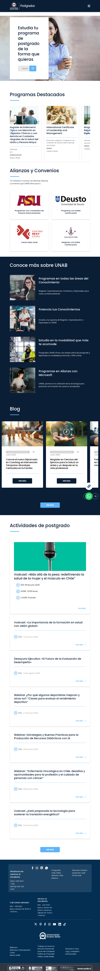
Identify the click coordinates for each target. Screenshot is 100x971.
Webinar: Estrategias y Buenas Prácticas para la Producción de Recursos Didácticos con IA (46, 736)
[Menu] (89, 6)
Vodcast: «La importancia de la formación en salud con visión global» (48, 624)
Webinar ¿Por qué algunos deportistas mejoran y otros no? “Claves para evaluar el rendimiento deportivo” (47, 698)
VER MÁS (22, 481)
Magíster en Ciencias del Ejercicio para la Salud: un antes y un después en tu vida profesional (64, 464)
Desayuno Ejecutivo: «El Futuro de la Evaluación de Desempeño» (47, 660)
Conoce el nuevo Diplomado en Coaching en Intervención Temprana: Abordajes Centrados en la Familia (22, 464)
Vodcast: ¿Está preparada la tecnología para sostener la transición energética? (44, 812)
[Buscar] (27, 68)
